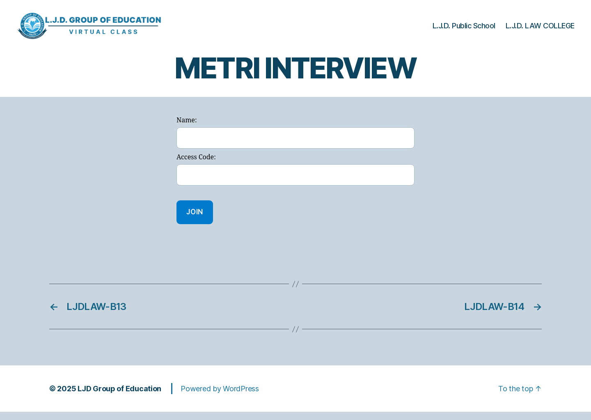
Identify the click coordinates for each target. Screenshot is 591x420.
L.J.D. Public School (464, 29)
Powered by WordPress (220, 396)
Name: (186, 128)
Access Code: (196, 165)
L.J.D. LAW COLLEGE (540, 29)
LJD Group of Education (119, 396)
